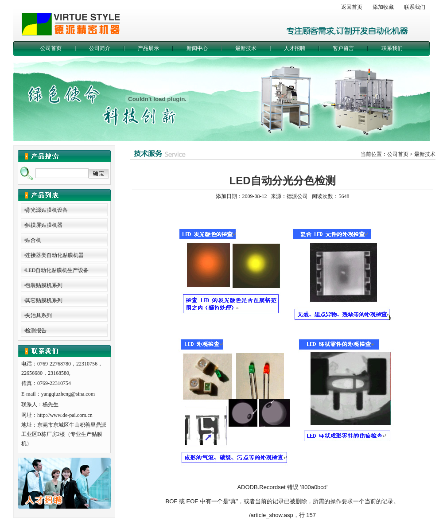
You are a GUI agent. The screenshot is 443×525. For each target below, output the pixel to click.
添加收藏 (383, 7)
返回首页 (351, 7)
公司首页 (51, 48)
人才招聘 (294, 48)
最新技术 (245, 48)
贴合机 (33, 240)
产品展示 (148, 48)
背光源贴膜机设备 (46, 210)
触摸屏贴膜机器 (43, 225)
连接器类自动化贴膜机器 (54, 255)
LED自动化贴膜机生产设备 (57, 270)
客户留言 (343, 48)
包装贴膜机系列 (43, 285)
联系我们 (414, 7)
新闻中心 (197, 48)
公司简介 (99, 48)
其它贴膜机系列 (43, 300)
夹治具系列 (38, 315)
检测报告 (36, 330)
